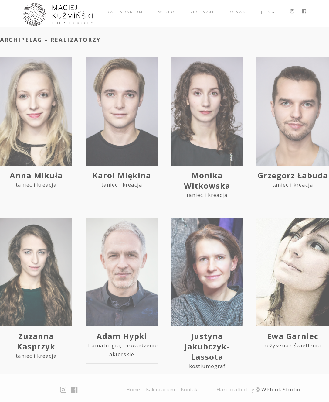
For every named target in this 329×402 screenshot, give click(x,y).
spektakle (77, 12)
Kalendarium (125, 12)
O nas (238, 12)
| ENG (268, 12)
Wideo (166, 12)
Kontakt (190, 389)
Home (133, 389)
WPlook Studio (280, 389)
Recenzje (202, 12)
